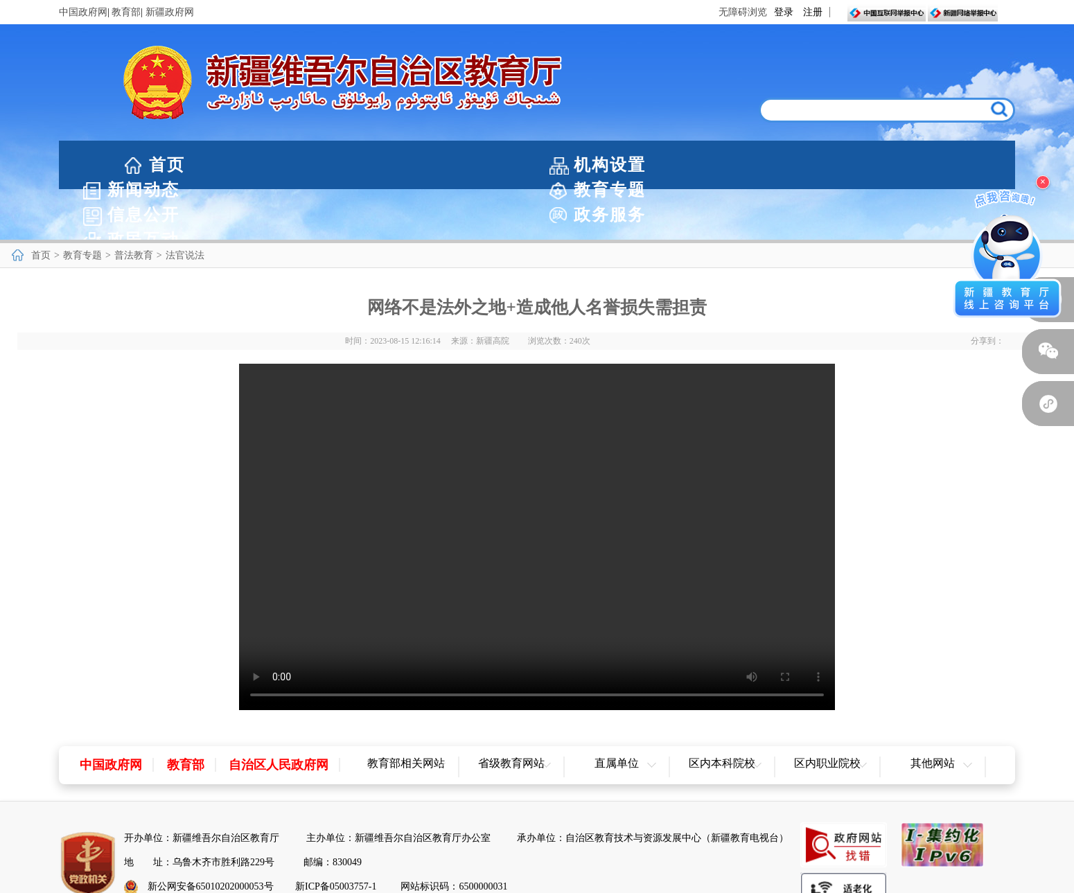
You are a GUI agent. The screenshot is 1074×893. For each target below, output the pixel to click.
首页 (167, 165)
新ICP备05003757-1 (335, 836)
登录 (783, 12)
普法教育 (133, 205)
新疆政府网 (170, 12)
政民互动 (958, 165)
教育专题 (551, 165)
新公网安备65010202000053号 (211, 836)
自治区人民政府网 (278, 714)
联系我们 (600, 877)
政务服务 (822, 165)
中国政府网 (83, 12)
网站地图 (537, 877)
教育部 (126, 12)
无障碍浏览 (743, 12)
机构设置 (279, 165)
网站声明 (474, 877)
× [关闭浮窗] (1043, 182)
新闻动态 (415, 165)
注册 (812, 12)
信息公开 (687, 165)
